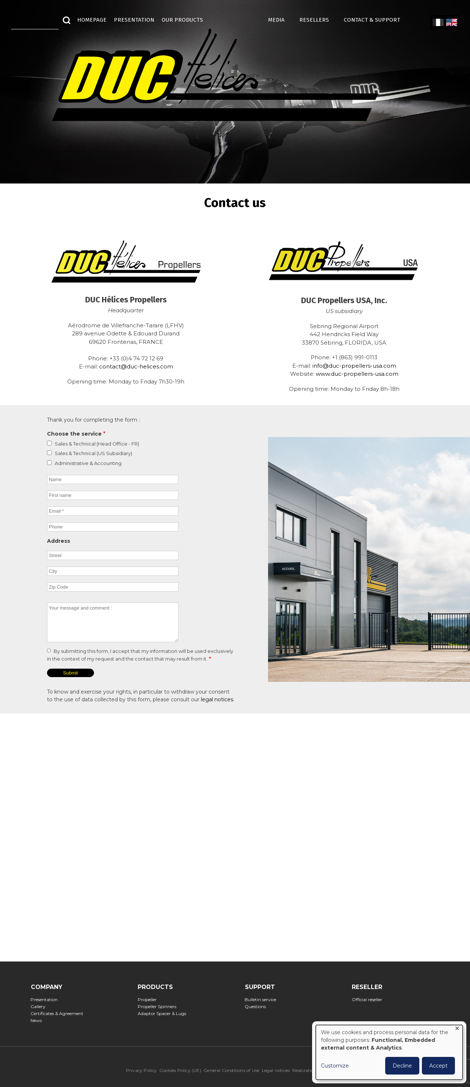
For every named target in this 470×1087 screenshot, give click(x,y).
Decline (402, 1065)
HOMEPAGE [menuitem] (91, 20)
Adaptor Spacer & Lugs (164, 1013)
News (38, 1020)
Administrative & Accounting (88, 463)
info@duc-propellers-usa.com (354, 365)
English (451, 22)
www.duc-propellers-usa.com (357, 373)
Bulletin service (262, 999)
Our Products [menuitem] (182, 20)
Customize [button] (335, 1065)
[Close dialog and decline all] (457, 1029)
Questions (257, 1006)
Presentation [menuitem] (134, 20)
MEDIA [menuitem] (280, 20)
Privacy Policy (141, 1070)
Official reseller (369, 999)
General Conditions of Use (231, 1070)
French (438, 22)
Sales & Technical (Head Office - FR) (97, 444)
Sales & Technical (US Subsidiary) (93, 453)
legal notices (217, 699)
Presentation (46, 999)
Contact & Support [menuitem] (376, 20)
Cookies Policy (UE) (180, 1070)
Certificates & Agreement (59, 1013)
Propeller (149, 999)
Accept (438, 1065)
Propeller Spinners (159, 1006)
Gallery (40, 1006)
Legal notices (276, 1070)
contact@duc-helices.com (136, 366)
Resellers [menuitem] (317, 20)
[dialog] (389, 1052)
